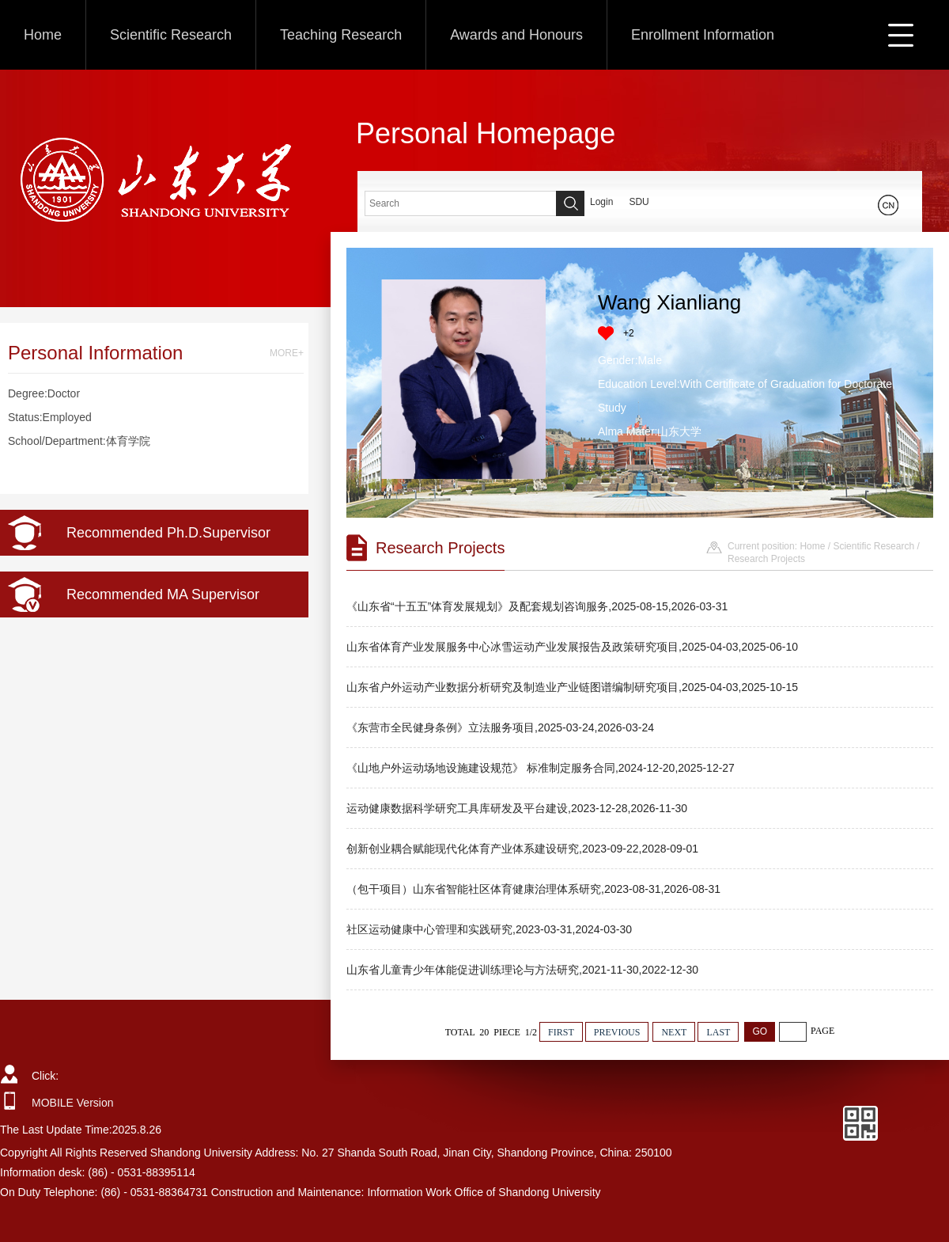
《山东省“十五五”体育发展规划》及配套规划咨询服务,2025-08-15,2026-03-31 (537, 606)
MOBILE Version (73, 1102)
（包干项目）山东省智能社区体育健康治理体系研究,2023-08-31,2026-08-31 (533, 889)
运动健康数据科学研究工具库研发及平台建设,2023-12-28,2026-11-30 (516, 808)
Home (43, 35)
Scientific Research (171, 35)
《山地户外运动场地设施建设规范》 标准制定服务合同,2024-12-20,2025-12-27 (540, 768)
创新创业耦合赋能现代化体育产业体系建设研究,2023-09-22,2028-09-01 (522, 848)
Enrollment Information (702, 35)
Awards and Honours (516, 35)
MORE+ (287, 353)
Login (601, 201)
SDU (638, 201)
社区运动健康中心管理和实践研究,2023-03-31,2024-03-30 (489, 929)
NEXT (673, 1032)
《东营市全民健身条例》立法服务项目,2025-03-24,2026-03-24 (500, 727)
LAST (718, 1032)
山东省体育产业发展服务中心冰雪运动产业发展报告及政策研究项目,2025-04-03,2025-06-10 (572, 646)
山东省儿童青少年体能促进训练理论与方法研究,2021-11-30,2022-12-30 (522, 969)
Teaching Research (341, 35)
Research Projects (766, 558)
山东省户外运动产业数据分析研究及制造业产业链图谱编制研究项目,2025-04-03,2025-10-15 (572, 687)
